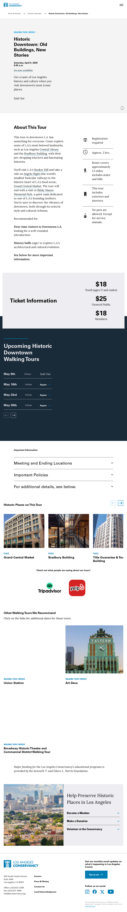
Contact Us (39, 886)
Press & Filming (41, 881)
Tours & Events (14, 13)
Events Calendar (34, 13)
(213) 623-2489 (17, 887)
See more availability (23, 70)
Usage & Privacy (90, 906)
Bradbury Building (35, 153)
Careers (37, 876)
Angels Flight (32, 174)
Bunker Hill (41, 169)
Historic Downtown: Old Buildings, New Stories (68, 13)
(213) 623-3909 (14, 890)
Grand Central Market (28, 186)
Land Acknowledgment (45, 892)
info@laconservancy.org (15, 893)
